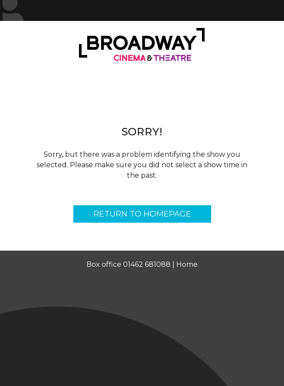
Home (187, 264)
